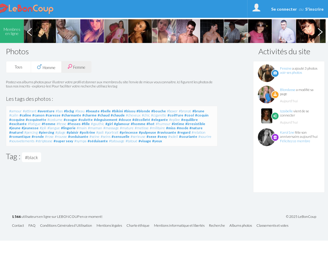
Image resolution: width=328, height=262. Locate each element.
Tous (18, 67)
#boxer (172, 111)
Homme (46, 67)
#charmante (71, 115)
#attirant (29, 111)
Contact (18, 226)
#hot (151, 124)
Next (320, 31)
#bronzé (185, 111)
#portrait (111, 132)
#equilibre (189, 119)
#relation (198, 132)
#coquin (201, 115)
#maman (95, 128)
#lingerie (68, 128)
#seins (105, 136)
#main (82, 128)
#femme (48, 124)
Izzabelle (286, 111)
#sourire (204, 136)
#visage (145, 141)
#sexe (151, 136)
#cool (189, 115)
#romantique (19, 136)
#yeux (157, 141)
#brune (198, 111)
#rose (49, 136)
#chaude (118, 115)
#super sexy (63, 141)
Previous (29, 31)
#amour (15, 111)
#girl (109, 124)
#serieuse (138, 136)
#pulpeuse (147, 132)
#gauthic (97, 124)
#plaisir (72, 132)
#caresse (53, 115)
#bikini (117, 111)
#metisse (142, 128)
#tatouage (116, 141)
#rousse (61, 136)
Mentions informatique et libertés (179, 226)
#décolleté (141, 119)
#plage (60, 132)
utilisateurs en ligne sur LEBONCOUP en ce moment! (57, 217)
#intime (178, 124)
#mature (127, 128)
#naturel (16, 132)
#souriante (188, 136)
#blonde (143, 111)
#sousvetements (21, 141)
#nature (195, 128)
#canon (38, 115)
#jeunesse (30, 128)
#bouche (158, 111)
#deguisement (106, 119)
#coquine (17, 119)
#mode (182, 128)
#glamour (122, 124)
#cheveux (133, 115)
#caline (25, 115)
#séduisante (98, 141)
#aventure (46, 111)
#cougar (70, 119)
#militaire (157, 128)
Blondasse (287, 89)
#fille (86, 124)
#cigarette (158, 115)
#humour (163, 124)
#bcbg (69, 111)
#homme (138, 124)
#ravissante (166, 132)
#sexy (162, 136)
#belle (106, 111)
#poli (100, 132)
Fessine (286, 68)
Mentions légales (109, 226)
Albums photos (240, 226)
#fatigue (34, 124)
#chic (146, 115)
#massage (111, 128)
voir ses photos (291, 72)
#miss (171, 128)
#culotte (85, 119)
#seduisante (78, 136)
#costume (54, 119)
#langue (53, 128)
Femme (76, 67)
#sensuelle (120, 136)
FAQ (32, 226)
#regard (183, 132)
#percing (31, 132)
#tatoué (131, 141)
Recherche (217, 226)
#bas (59, 111)
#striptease (44, 141)
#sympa (80, 141)
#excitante (18, 124)
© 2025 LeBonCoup (301, 216)
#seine (94, 136)
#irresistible (195, 124)
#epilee (174, 119)
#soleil (173, 136)
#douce (125, 119)
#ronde (38, 136)
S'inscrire (314, 9)
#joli (43, 128)
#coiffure (175, 115)
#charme (89, 115)
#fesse (61, 124)
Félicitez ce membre (295, 141)
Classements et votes (272, 226)
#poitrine (87, 132)
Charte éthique (137, 226)
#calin (13, 115)
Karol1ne (287, 132)
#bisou (129, 111)
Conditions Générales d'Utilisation (66, 226)
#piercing (46, 132)
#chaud (104, 115)
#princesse (129, 132)
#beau (80, 111)
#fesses (74, 124)
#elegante (159, 119)
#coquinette (36, 119)
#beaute (92, 111)
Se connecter (284, 9)
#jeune (14, 128)
